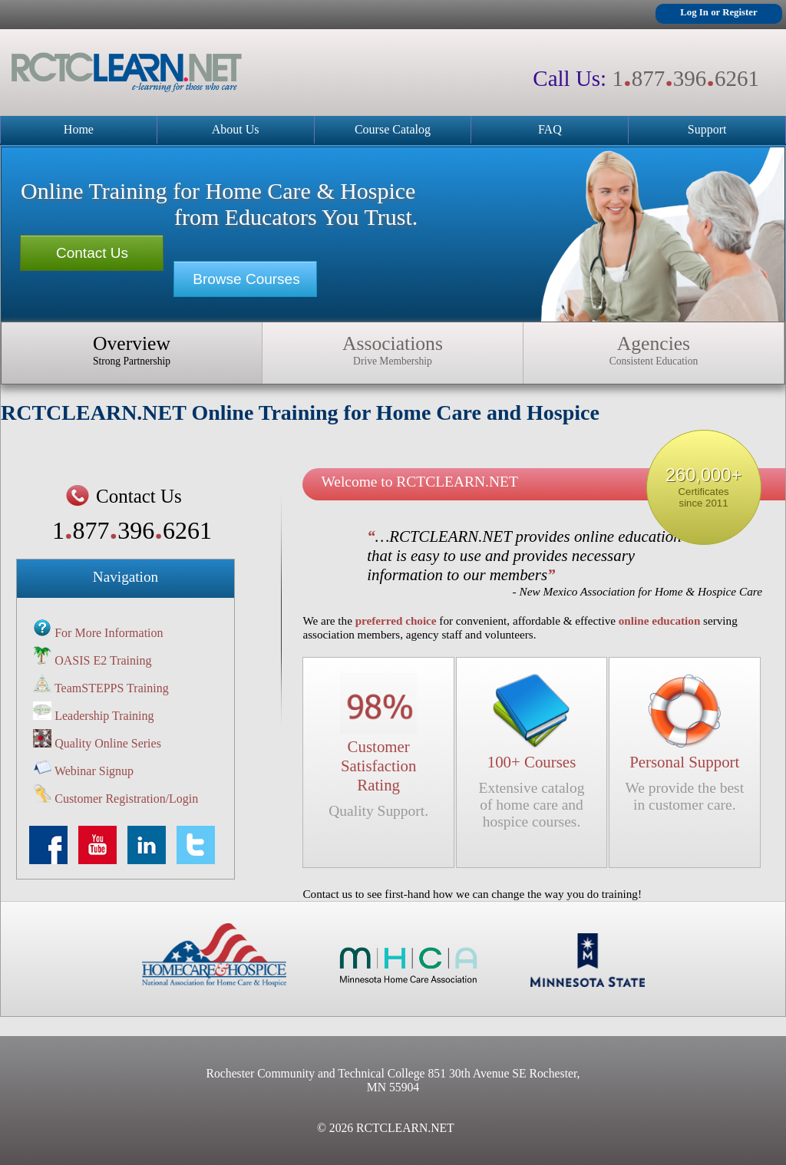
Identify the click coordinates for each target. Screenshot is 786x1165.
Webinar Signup (94, 770)
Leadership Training (104, 715)
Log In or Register (718, 12)
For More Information (108, 632)
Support (707, 129)
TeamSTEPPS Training (111, 688)
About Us (235, 129)
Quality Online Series (107, 743)
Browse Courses (246, 279)
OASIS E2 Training (102, 660)
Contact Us (92, 253)
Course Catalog (393, 129)
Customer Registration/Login (126, 798)
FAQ (550, 129)
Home (79, 129)
